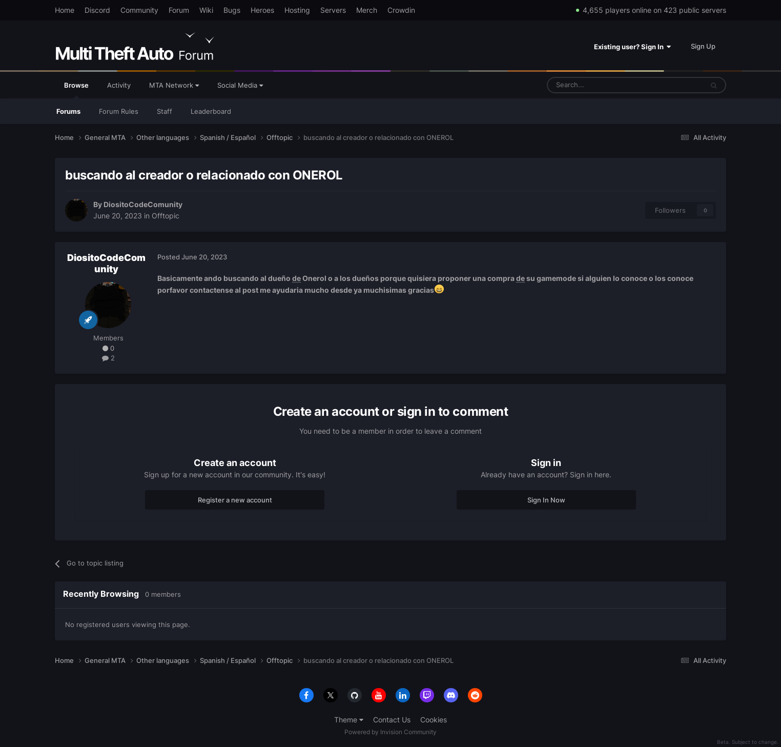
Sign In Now (546, 500)
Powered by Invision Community (390, 732)
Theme (348, 719)
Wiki (206, 10)
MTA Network (174, 85)
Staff (164, 111)
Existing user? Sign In (632, 47)
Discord (97, 10)
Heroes (262, 10)
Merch (366, 10)
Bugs (231, 10)
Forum (179, 10)
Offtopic (165, 215)
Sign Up (703, 46)
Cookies (433, 719)
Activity (119, 85)
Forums (68, 111)
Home (64, 10)
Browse (76, 89)
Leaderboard (211, 111)
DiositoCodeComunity (143, 204)
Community (139, 10)
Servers (333, 10)
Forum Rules (118, 111)
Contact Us (391, 719)
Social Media (240, 85)
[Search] (600, 85)
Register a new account (235, 500)
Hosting (297, 10)
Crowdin (401, 10)
